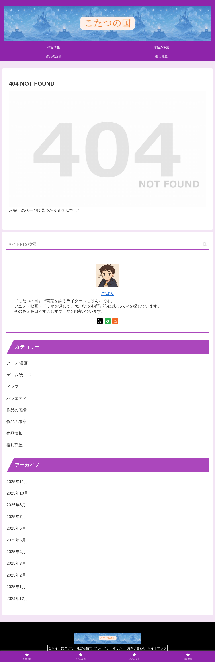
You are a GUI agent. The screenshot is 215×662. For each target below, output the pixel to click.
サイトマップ (161, 648)
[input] (107, 244)
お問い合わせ (138, 648)
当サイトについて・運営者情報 (66, 648)
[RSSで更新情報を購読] (115, 321)
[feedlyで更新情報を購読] (108, 321)
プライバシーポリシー (108, 648)
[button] (205, 244)
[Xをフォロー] (100, 321)
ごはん (107, 293)
